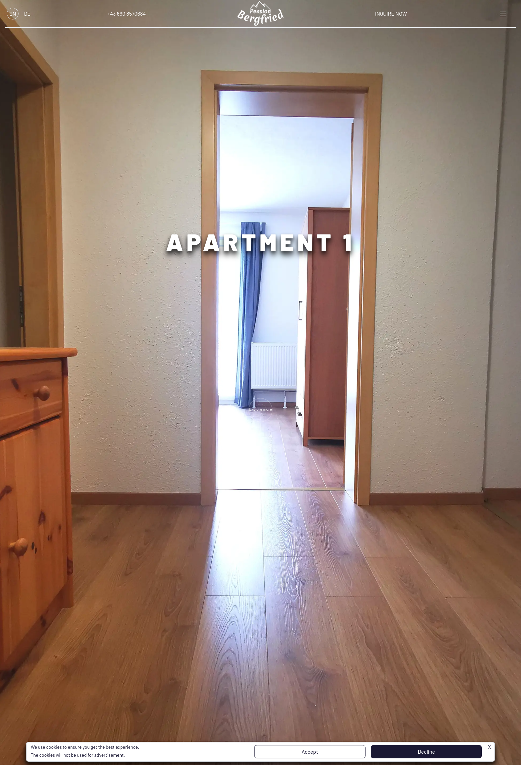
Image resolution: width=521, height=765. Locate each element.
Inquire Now (391, 13)
